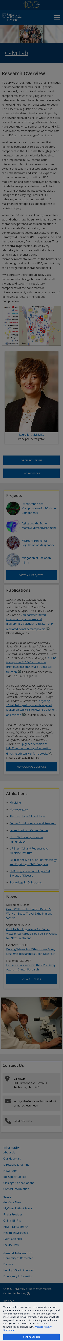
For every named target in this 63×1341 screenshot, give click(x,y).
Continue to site (31, 1336)
